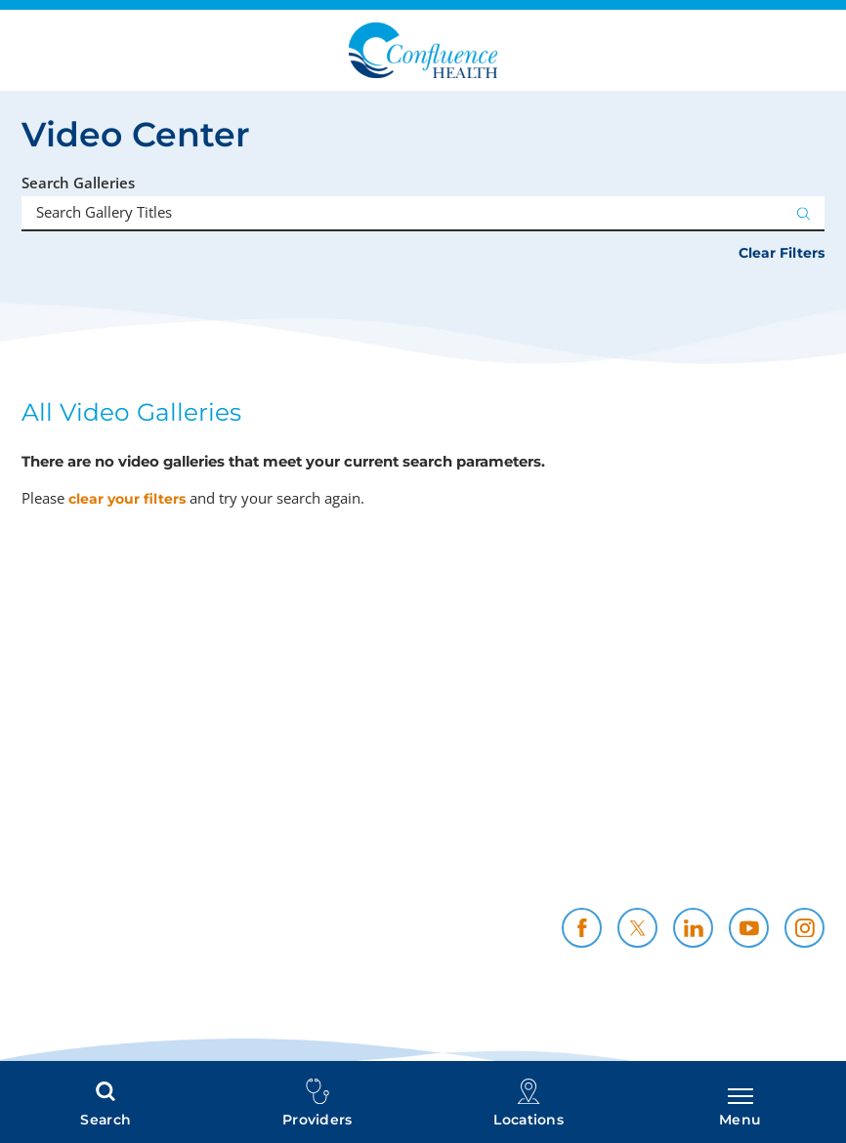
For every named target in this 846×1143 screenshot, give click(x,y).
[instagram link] (804, 928)
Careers (796, 835)
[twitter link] (637, 928)
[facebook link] (582, 928)
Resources (785, 856)
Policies (613, 835)
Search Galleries (78, 183)
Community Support (565, 856)
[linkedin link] (693, 928)
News (804, 878)
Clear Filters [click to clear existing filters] (782, 253)
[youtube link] (749, 928)
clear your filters (127, 499)
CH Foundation (402, 878)
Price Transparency (387, 835)
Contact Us (600, 878)
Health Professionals (382, 856)
